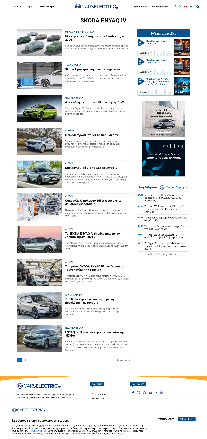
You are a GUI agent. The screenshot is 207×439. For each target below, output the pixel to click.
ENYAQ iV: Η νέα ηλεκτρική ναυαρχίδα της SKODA (94, 333)
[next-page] (31, 360)
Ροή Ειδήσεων (148, 187)
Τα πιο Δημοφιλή (177, 187)
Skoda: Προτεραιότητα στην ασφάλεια (92, 69)
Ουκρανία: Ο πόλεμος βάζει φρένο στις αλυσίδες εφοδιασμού (93, 202)
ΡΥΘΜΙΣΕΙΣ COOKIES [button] (165, 419)
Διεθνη (70, 130)
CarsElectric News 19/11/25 (155, 61)
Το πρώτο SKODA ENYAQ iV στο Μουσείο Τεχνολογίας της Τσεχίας (94, 268)
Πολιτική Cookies (37, 430)
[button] (197, 6)
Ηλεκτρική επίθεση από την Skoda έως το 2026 (95, 38)
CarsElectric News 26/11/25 (155, 42)
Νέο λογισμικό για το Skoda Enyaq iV (91, 168)
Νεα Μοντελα (74, 97)
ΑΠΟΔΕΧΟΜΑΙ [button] (186, 419)
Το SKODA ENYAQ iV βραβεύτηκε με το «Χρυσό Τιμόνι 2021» (92, 235)
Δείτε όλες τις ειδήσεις (163, 254)
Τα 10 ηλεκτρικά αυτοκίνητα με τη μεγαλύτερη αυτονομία (89, 301)
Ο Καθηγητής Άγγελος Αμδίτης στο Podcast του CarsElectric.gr (158, 81)
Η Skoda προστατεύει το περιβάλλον (91, 135)
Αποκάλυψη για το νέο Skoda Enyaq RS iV (94, 102)
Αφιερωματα (73, 295)
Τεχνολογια (73, 65)
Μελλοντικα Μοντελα (80, 32)
